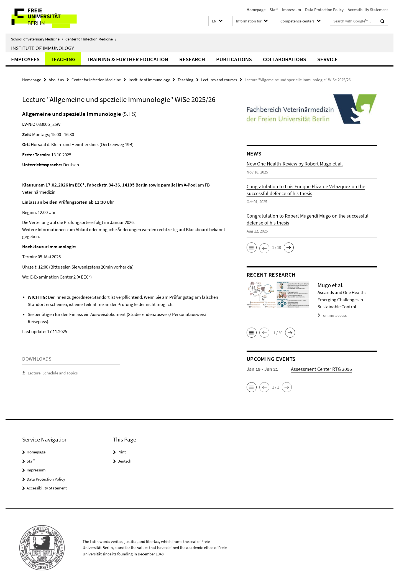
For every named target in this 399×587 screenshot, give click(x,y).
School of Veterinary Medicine (37, 39)
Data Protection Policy (324, 9)
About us (56, 79)
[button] (217, 21)
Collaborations (284, 59)
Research (192, 59)
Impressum (291, 9)
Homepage (256, 9)
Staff (274, 9)
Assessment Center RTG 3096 (321, 369)
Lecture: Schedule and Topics (53, 373)
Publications (234, 59)
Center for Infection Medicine (90, 39)
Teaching (63, 59)
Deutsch (124, 461)
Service (327, 59)
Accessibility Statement (368, 9)
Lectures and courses (219, 79)
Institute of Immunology (42, 48)
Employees (25, 59)
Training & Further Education (127, 59)
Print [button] (121, 452)
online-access (335, 315)
